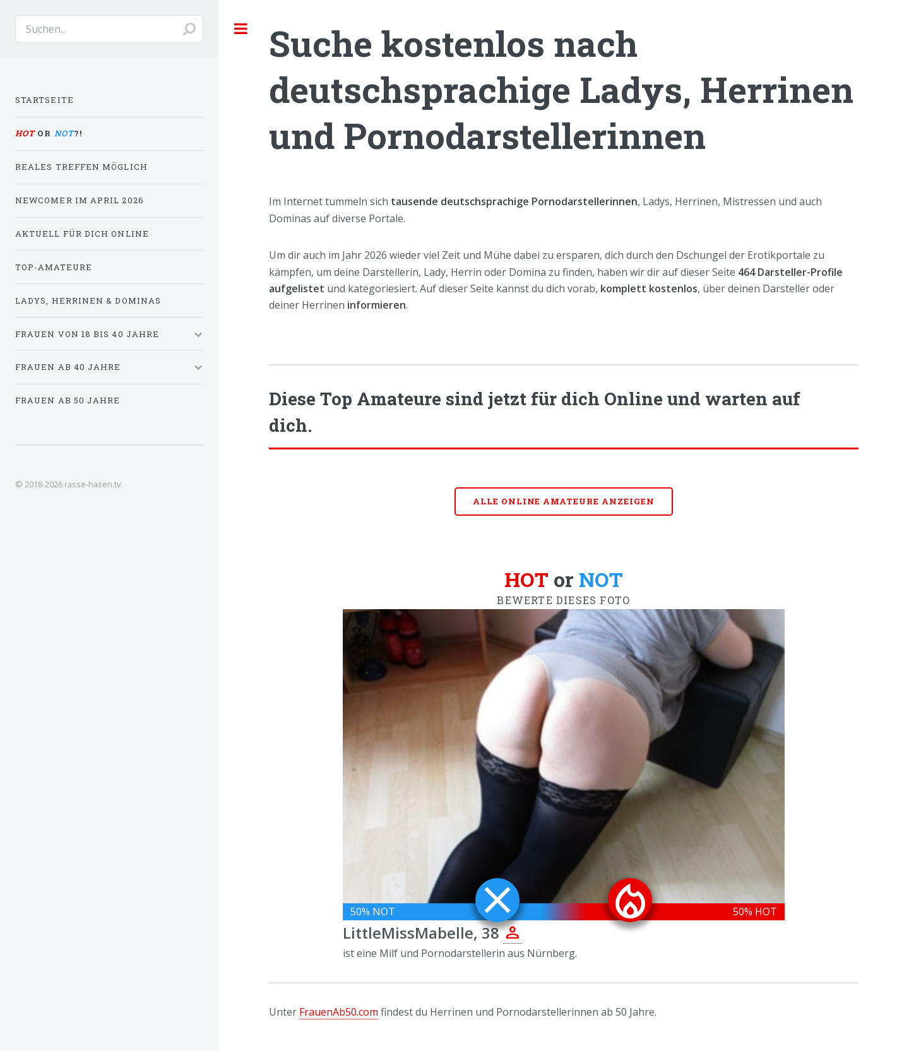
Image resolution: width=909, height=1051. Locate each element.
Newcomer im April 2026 (79, 200)
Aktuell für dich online (82, 233)
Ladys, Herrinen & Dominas (88, 300)
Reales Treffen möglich (81, 166)
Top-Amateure (53, 267)
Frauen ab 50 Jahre (67, 400)
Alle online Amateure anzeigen (564, 501)
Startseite (44, 99)
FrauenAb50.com (338, 1012)
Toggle (241, 28)
